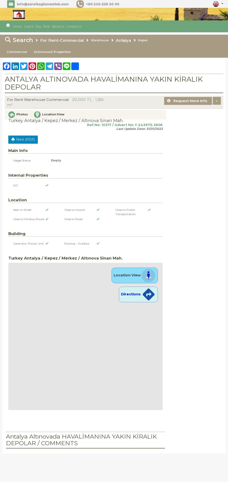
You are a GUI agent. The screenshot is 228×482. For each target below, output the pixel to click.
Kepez (143, 40)
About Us (58, 26)
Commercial (17, 52)
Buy (38, 26)
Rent (46, 26)
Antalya (123, 40)
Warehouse (100, 40)
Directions (138, 294)
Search (29, 26)
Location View (135, 275)
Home (17, 26)
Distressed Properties (52, 52)
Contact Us (73, 26)
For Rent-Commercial (62, 40)
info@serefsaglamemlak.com (42, 4)
